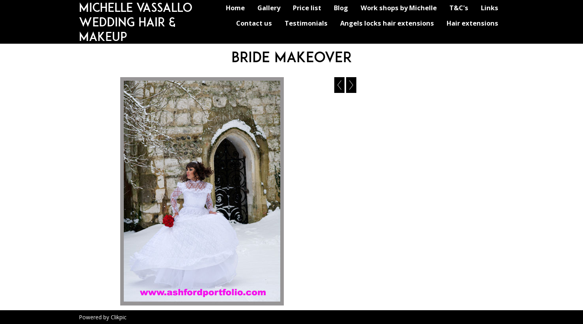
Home (235, 7)
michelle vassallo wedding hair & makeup (135, 22)
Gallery (268, 7)
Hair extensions (472, 23)
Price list (307, 7)
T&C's (458, 7)
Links (489, 7)
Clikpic (119, 317)
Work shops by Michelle (399, 7)
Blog (341, 7)
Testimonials (306, 23)
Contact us (254, 23)
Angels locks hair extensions (387, 23)
